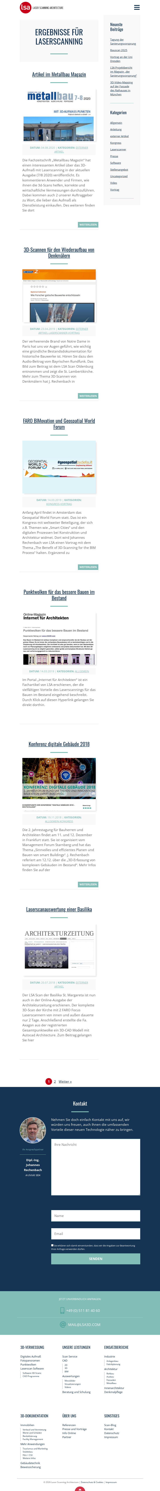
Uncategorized (119, 176)
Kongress (53, 504)
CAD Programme (31, 1376)
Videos (68, 1387)
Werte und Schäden (32, 1432)
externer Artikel (119, 136)
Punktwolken (28, 1364)
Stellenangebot (119, 169)
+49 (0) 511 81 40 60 (83, 1310)
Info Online (69, 1433)
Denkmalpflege (113, 1392)
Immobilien (27, 1425)
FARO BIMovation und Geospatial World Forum (59, 423)
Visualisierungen (73, 1384)
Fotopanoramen (30, 1360)
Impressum (111, 1437)
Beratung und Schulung (76, 1392)
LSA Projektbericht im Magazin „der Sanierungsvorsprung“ (123, 71)
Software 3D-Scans (32, 1373)
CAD (64, 1360)
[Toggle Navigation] (137, 7)
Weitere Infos (29, 1458)
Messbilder (70, 1380)
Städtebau (28, 1451)
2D (66, 1365)
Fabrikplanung (113, 1364)
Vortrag (74, 333)
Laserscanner (58, 333)
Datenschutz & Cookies (92, 1482)
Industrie (109, 1356)
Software (115, 163)
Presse (114, 156)
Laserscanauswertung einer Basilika (59, 909)
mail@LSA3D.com (84, 1324)
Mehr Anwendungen (32, 1444)
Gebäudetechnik (30, 1463)
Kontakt (109, 1429)
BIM (66, 1371)
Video (113, 183)
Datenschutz (111, 1433)
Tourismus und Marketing (35, 1448)
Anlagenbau (112, 1361)
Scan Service (69, 1356)
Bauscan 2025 (118, 50)
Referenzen (69, 1425)
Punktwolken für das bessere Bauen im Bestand (59, 594)
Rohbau (110, 1373)
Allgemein (82, 671)
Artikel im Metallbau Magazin (59, 74)
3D (66, 1368)
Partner (66, 1437)
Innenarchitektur (114, 1388)
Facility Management (33, 1439)
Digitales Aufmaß (30, 1356)
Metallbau (111, 1383)
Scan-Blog (110, 1425)
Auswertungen (71, 1376)
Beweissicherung (30, 1467)
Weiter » (65, 1081)
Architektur (111, 1369)
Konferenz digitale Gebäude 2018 (59, 744)
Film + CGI (27, 1455)
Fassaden (111, 1380)
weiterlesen (88, 224)
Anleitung (116, 129)
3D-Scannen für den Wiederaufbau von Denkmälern (59, 252)
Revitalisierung (30, 1436)
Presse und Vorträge (74, 1429)
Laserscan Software (32, 1368)
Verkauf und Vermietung (34, 1429)
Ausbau (110, 1376)
